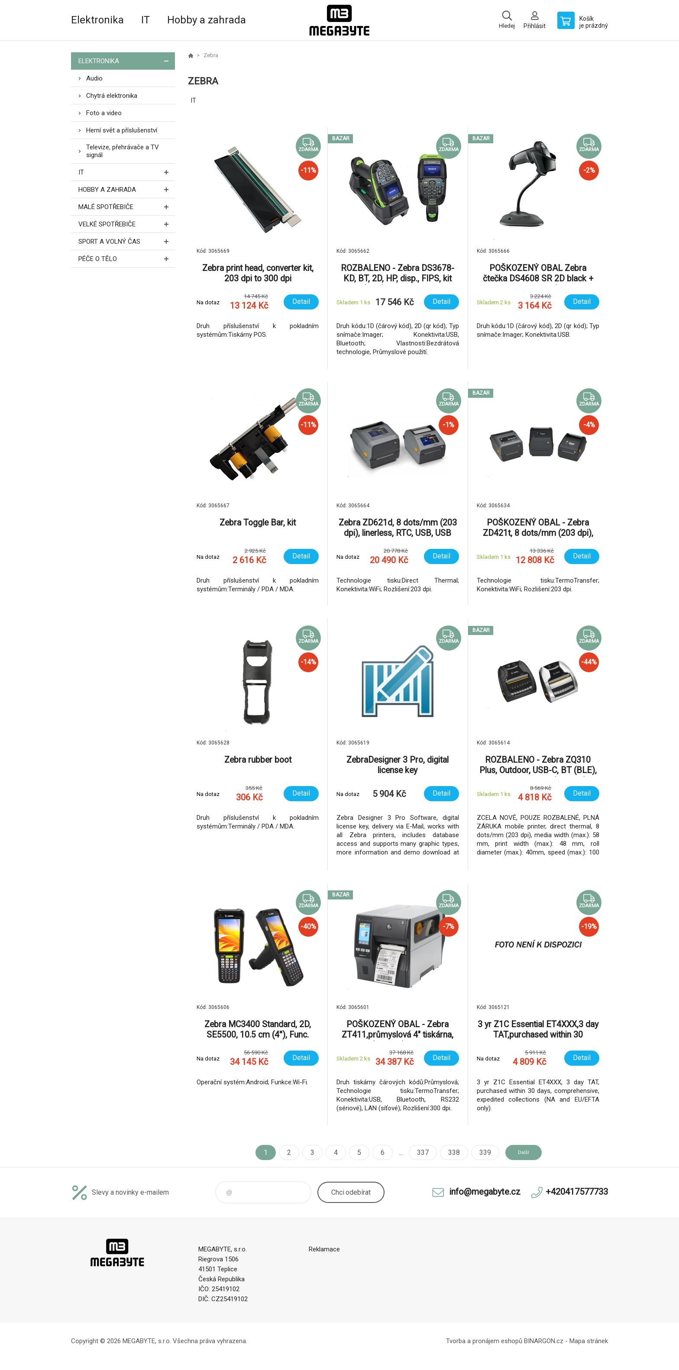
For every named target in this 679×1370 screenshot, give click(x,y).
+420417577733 (577, 1191)
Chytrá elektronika (111, 96)
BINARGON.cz (543, 1341)
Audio (94, 78)
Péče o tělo (126, 258)
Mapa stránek (588, 1341)
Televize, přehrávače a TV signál (122, 151)
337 (414, 1152)
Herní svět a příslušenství (121, 130)
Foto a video (104, 113)
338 (446, 1152)
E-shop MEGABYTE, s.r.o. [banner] (339, 20)
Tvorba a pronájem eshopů (484, 1341)
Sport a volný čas (126, 241)
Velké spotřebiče (126, 224)
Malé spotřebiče (126, 206)
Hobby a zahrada (206, 20)
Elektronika (97, 20)
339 (477, 1152)
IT (145, 20)
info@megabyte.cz (485, 1191)
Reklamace (324, 1249)
